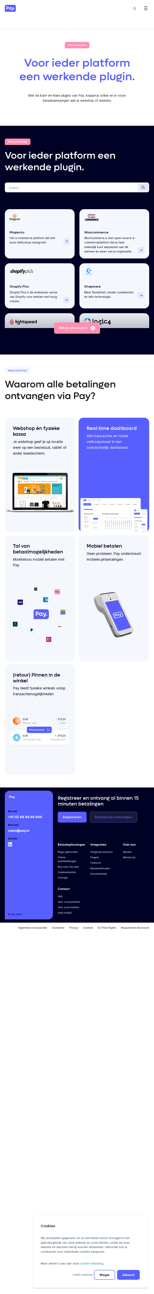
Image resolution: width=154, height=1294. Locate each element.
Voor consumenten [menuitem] (69, 905)
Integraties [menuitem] (98, 847)
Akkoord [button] (128, 1275)
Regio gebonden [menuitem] (68, 855)
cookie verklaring (91, 1263)
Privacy (73, 930)
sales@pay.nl (18, 834)
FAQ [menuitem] (60, 899)
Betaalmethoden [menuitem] (100, 871)
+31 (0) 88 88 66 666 (25, 820)
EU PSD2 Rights (107, 930)
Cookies (88, 930)
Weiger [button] (104, 1275)
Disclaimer (58, 930)
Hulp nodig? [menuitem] (65, 915)
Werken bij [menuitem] (129, 860)
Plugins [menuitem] (94, 860)
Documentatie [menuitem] (98, 877)
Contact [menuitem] (64, 892)
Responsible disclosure (135, 930)
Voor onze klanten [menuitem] (68, 910)
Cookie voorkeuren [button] (83, 1274)
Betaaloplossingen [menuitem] (71, 847)
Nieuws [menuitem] (127, 855)
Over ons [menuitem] (129, 847)
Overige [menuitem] (63, 880)
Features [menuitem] (95, 865)
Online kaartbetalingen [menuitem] (67, 862)
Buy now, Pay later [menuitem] (68, 869)
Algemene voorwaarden (32, 930)
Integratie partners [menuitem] (101, 855)
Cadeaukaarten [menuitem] (67, 875)
